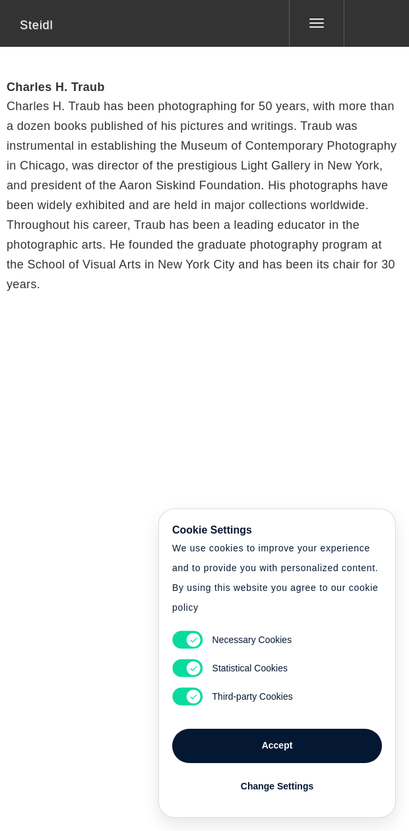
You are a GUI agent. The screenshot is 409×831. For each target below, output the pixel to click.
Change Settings (277, 786)
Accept (277, 745)
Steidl (36, 25)
